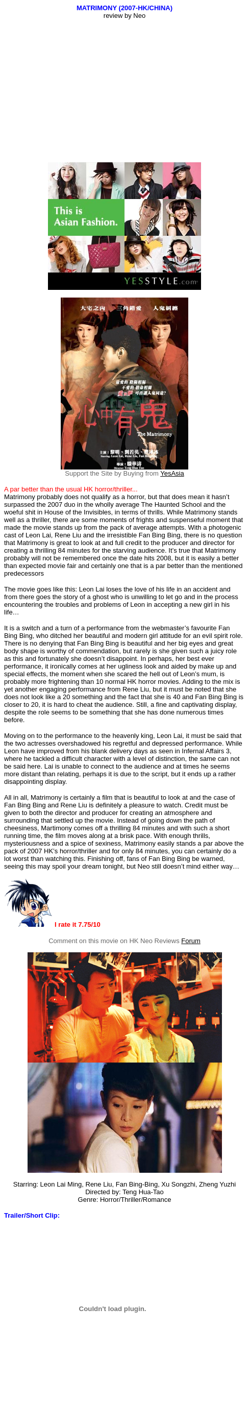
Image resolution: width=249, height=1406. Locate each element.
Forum (191, 941)
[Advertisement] (126, 90)
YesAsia (172, 473)
